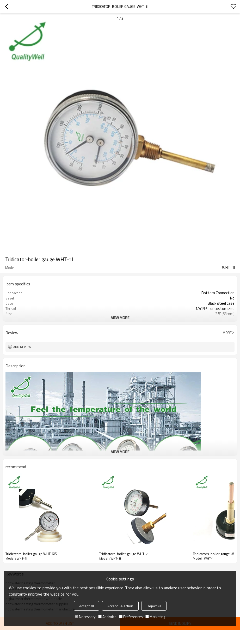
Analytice (107, 616)
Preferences (131, 616)
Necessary (85, 616)
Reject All (154, 606)
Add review (22, 346)
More (227, 332)
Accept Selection (120, 606)
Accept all (86, 606)
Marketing (155, 616)
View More (120, 317)
